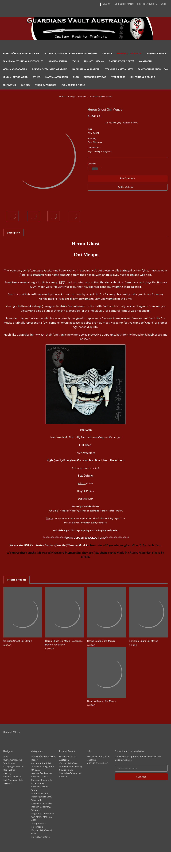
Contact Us (9, 85)
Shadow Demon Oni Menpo (102, 701)
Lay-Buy (25, 85)
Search (107, 4)
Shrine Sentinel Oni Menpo (101, 641)
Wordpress (118, 77)
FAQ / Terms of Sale (73, 85)
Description (13, 232)
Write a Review (130, 122)
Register (153, 4)
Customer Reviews (95, 77)
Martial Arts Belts (56, 77)
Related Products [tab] (16, 579)
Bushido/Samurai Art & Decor (21, 53)
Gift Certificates (124, 4)
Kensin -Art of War (68, 763)
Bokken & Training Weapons (49, 69)
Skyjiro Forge (66, 770)
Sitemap (7, 783)
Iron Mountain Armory (70, 766)
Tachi (76, 61)
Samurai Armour (156, 53)
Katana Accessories (15, 69)
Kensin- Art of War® (15, 77)
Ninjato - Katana (94, 61)
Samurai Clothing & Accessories (23, 61)
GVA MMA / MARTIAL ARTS (119, 69)
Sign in (141, 4)
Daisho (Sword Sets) (121, 61)
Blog (76, 77)
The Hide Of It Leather (70, 773)
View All (63, 776)
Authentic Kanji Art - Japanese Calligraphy (70, 53)
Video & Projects (45, 85)
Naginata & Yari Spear (86, 69)
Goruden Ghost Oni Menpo (17, 641)
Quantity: (92, 164)
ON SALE (107, 53)
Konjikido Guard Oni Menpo (143, 641)
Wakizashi (145, 61)
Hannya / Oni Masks (129, 53)
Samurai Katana (57, 61)
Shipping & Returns (142, 77)
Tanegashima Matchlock (153, 69)
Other (36, 77)
